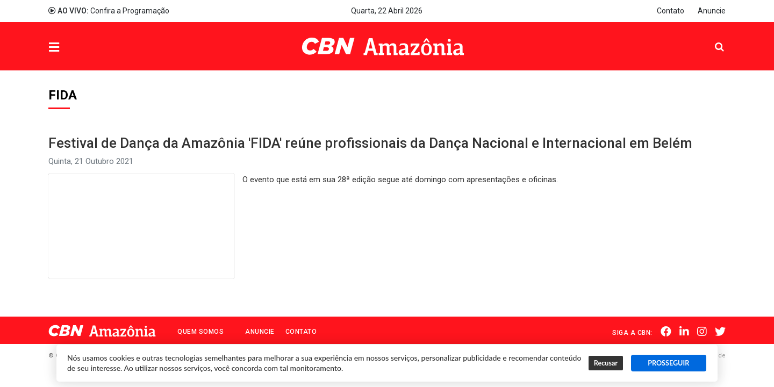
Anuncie (712, 10)
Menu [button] (76, 47)
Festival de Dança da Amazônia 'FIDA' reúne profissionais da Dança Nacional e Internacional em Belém (370, 143)
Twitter (720, 331)
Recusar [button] (606, 363)
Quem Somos (200, 331)
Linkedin (684, 331)
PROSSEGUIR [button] (668, 363)
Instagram (702, 331)
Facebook (666, 331)
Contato (670, 10)
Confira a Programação (108, 10)
